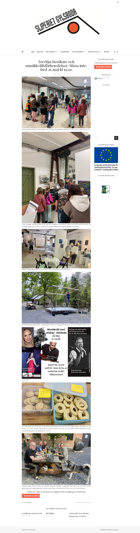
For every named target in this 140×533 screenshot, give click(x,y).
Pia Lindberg (27, 502)
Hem (32, 52)
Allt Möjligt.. (50, 513)
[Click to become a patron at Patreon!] (56, 496)
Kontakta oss (93, 52)
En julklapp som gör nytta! (32, 513)
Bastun (40, 52)
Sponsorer (65, 52)
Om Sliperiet (51, 52)
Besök (106, 52)
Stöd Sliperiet (77, 52)
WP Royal (32, 530)
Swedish (99, 79)
